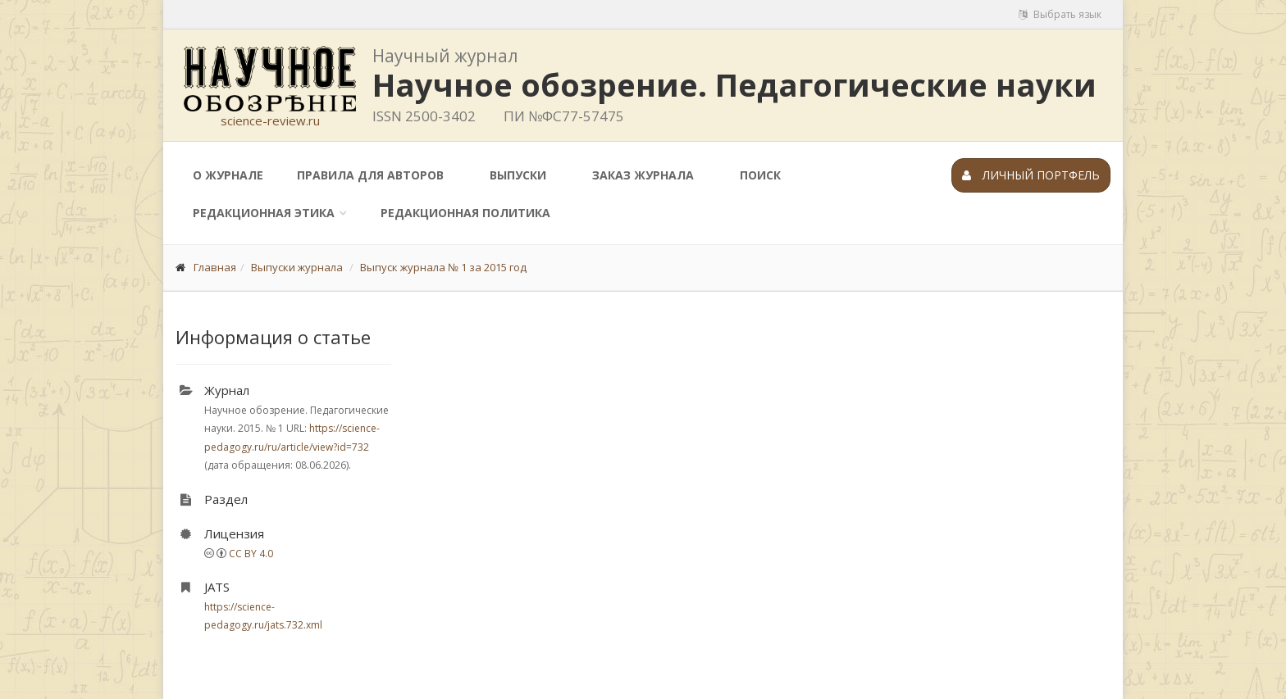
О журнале (228, 175)
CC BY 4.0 (251, 554)
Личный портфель (1031, 175)
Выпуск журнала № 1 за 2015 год (443, 267)
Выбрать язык (1060, 14)
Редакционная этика (264, 212)
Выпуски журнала (297, 267)
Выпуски (518, 175)
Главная (215, 267)
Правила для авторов (370, 175)
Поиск (760, 175)
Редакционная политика (465, 212)
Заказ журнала (643, 175)
